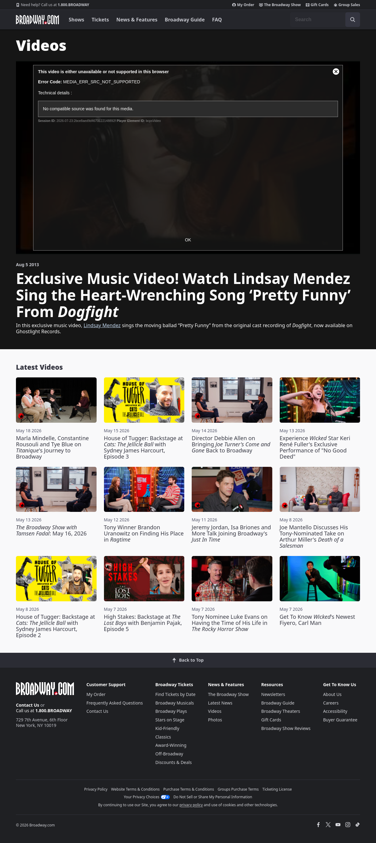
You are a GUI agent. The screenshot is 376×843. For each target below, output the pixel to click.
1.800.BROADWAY (52, 4)
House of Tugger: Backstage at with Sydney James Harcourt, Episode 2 (55, 626)
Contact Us (27, 705)
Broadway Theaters (280, 711)
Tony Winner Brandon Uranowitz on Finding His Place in (144, 533)
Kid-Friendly (167, 728)
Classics (163, 737)
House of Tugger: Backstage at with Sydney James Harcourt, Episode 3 (143, 447)
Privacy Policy (96, 789)
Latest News (220, 703)
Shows (76, 19)
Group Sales (347, 4)
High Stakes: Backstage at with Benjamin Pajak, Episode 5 (143, 623)
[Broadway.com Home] (37, 19)
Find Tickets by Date (175, 694)
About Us (332, 694)
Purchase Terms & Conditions (188, 789)
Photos (215, 720)
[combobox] (325, 19)
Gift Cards (317, 4)
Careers (330, 703)
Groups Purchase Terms (238, 789)
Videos (214, 711)
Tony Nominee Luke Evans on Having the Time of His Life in (229, 623)
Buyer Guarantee (340, 720)
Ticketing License (277, 789)
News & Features (136, 19)
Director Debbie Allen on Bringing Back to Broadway (231, 444)
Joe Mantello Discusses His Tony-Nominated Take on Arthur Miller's (314, 536)
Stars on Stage (170, 720)
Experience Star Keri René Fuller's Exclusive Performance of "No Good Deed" (315, 447)
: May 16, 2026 (51, 530)
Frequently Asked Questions (114, 703)
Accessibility (335, 711)
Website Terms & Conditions (135, 789)
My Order (243, 4)
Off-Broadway (169, 754)
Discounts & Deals (173, 762)
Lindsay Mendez (102, 325)
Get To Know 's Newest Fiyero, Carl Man (317, 619)
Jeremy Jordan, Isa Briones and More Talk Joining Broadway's (231, 533)
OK (188, 239)
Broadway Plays (171, 711)
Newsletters (273, 694)
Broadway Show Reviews (286, 728)
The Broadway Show (280, 4)
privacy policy (191, 804)
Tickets (100, 19)
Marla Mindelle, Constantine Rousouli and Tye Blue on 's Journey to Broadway (52, 447)
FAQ (217, 19)
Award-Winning (170, 745)
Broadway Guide (185, 19)
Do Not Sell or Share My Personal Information (213, 797)
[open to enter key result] (352, 19)
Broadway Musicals (174, 703)
